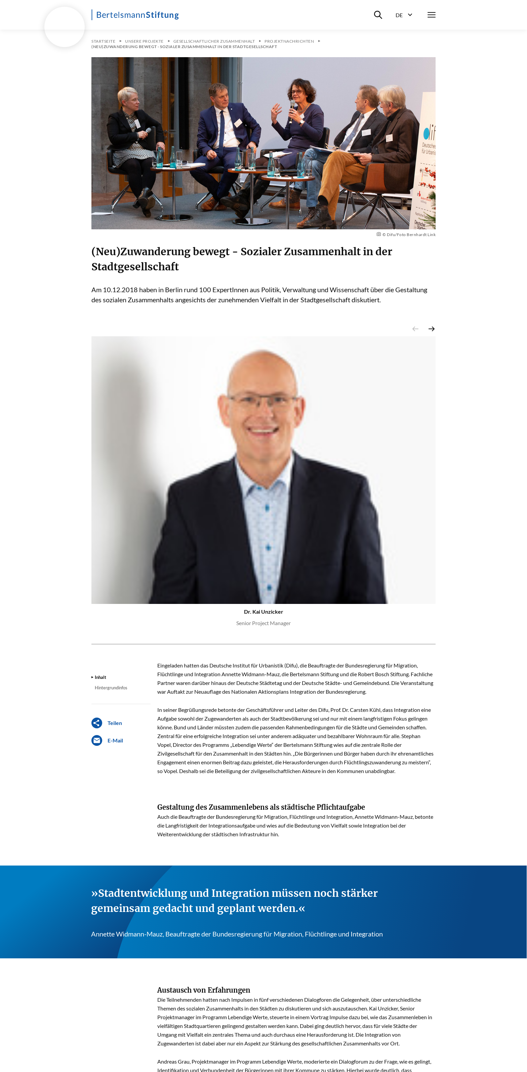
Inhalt (100, 677)
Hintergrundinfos (111, 687)
